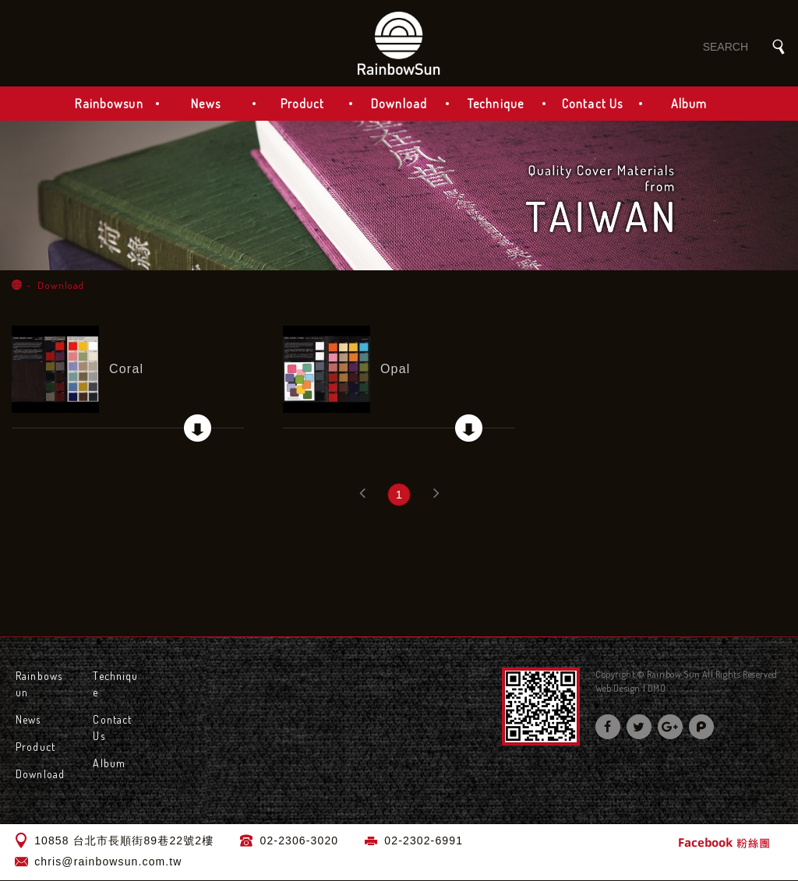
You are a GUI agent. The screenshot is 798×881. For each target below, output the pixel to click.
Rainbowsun (109, 104)
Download (399, 104)
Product (303, 104)
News (206, 104)
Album (689, 104)
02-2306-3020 (299, 841)
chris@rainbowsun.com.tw (108, 862)
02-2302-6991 (423, 841)
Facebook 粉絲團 (724, 842)
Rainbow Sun (399, 44)
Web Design (618, 689)
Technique (496, 104)
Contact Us (592, 104)
